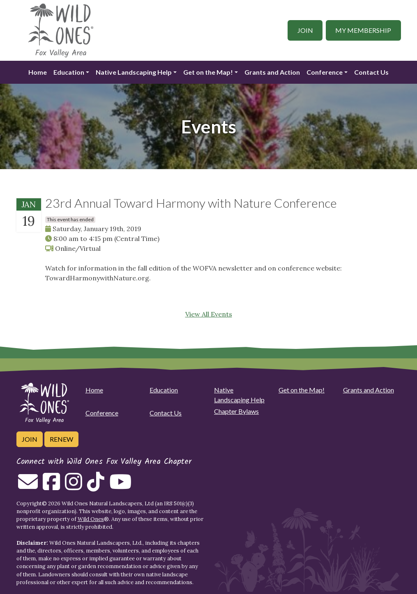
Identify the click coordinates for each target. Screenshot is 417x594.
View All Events (208, 314)
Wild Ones (91, 519)
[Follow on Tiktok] (95, 486)
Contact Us (371, 72)
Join (305, 30)
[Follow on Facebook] (51, 486)
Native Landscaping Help (134, 72)
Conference (324, 72)
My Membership (363, 30)
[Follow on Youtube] (120, 486)
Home (37, 72)
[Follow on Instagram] (73, 486)
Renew (61, 439)
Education (68, 72)
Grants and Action (272, 72)
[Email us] (27, 486)
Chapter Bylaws (236, 411)
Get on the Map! (208, 72)
